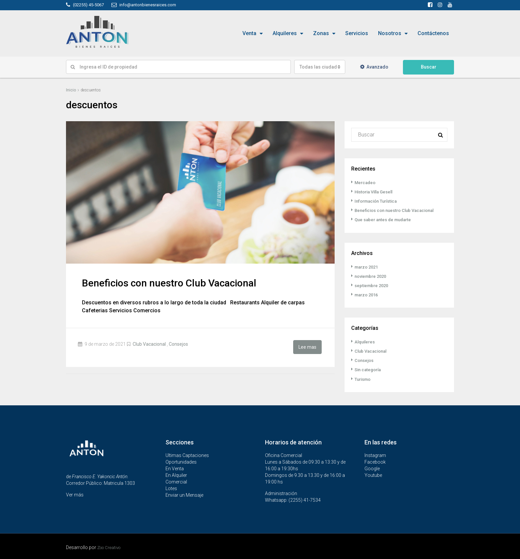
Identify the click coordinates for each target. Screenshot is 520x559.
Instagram (375, 454)
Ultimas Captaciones (187, 454)
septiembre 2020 (373, 285)
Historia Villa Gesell (376, 191)
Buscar (428, 67)
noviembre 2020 (372, 276)
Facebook (375, 461)
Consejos (178, 344)
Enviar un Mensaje (184, 494)
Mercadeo (366, 182)
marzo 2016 (368, 294)
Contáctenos (433, 33)
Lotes (171, 487)
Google (372, 468)
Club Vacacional (149, 344)
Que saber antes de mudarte (385, 219)
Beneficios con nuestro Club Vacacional (169, 283)
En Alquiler (176, 474)
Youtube (373, 474)
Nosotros (389, 33)
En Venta (174, 468)
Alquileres (285, 33)
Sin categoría (369, 369)
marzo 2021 (368, 266)
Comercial (176, 481)
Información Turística (378, 201)
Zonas (321, 33)
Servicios (356, 33)
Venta (249, 33)
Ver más (75, 494)
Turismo (364, 378)
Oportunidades (181, 461)
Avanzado (374, 67)
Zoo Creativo (110, 546)
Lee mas (307, 346)
